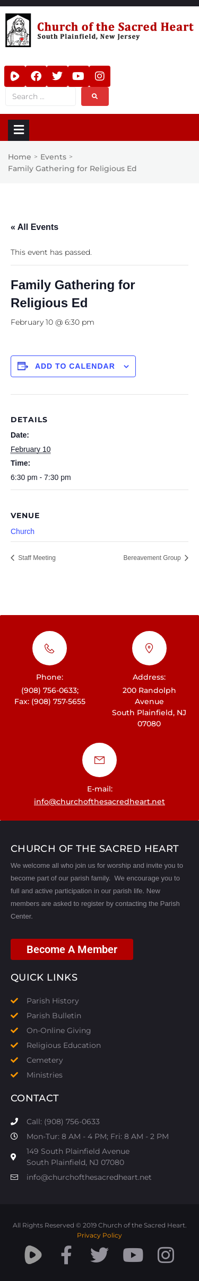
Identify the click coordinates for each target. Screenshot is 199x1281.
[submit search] (95, 96)
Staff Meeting (36, 558)
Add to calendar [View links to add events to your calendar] (75, 366)
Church (22, 531)
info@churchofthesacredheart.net (99, 801)
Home (19, 157)
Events (53, 157)
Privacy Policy (99, 1235)
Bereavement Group (153, 558)
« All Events (34, 227)
